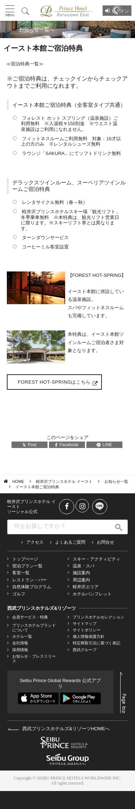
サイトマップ (84, 623)
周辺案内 (81, 579)
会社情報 (20, 643)
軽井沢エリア (86, 586)
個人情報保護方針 (88, 636)
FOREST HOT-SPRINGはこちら (54, 382)
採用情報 (20, 650)
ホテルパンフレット (92, 594)
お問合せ (105, 542)
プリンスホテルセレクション (98, 617)
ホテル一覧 (22, 636)
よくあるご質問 (70, 542)
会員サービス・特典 (30, 617)
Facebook (66, 444)
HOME (18, 481)
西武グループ (84, 650)
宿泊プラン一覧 (27, 565)
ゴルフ (18, 594)
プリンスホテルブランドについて (34, 627)
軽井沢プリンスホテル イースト (64, 481)
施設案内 (81, 572)
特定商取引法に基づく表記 (96, 643)
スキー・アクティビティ (96, 559)
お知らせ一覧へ (36, 29)
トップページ (25, 559)
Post (29, 444)
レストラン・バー (29, 579)
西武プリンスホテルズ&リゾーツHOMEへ (58, 728)
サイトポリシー (86, 630)
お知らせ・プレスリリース (34, 658)
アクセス (35, 542)
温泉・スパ (83, 565)
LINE (104, 444)
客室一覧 (21, 572)
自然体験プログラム (31, 586)
